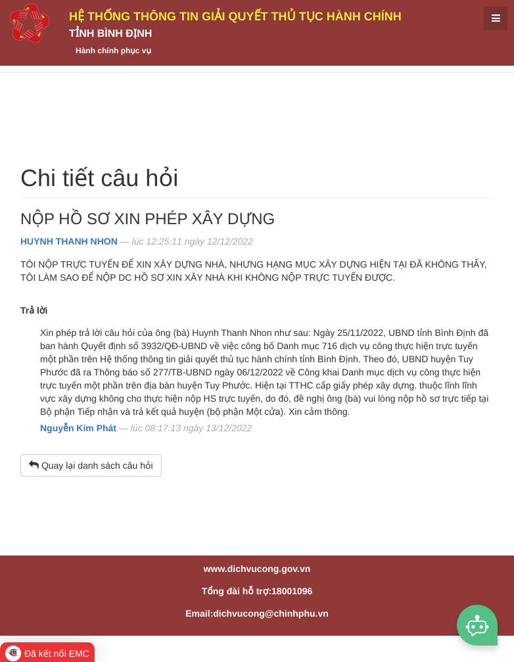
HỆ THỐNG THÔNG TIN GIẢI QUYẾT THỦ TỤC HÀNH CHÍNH (235, 16)
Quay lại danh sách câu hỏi (91, 465)
